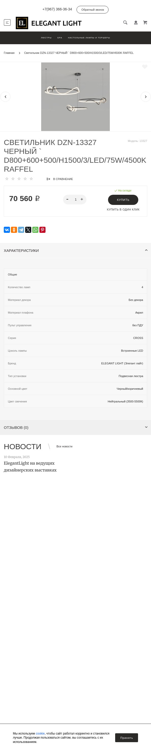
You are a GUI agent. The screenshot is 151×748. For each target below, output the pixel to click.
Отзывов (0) (76, 427)
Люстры (46, 38)
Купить (123, 199)
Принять (126, 737)
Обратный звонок (92, 9)
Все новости (64, 446)
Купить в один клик (123, 209)
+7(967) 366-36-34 (57, 9)
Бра (59, 38)
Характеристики (76, 250)
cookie (40, 733)
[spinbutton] (75, 199)
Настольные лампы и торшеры (89, 38)
